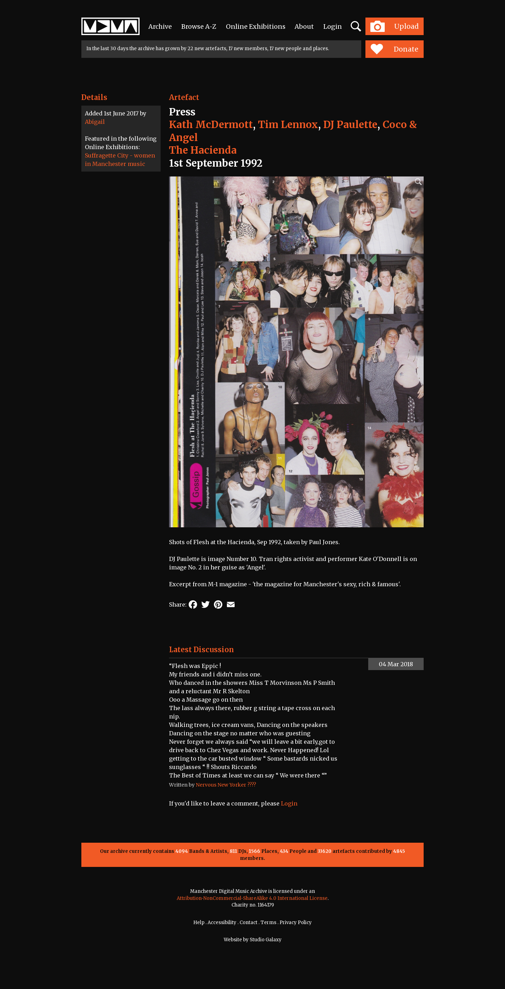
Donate (394, 49)
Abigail (95, 121)
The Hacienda (203, 150)
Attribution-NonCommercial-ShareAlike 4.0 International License (252, 898)
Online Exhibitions (255, 26)
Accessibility (222, 922)
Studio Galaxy (266, 940)
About (304, 26)
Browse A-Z (198, 26)
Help (198, 922)
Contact (248, 922)
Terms (268, 922)
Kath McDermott (211, 124)
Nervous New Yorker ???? (226, 785)
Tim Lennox (288, 124)
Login (332, 26)
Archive (160, 26)
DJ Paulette (350, 124)
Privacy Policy (296, 922)
